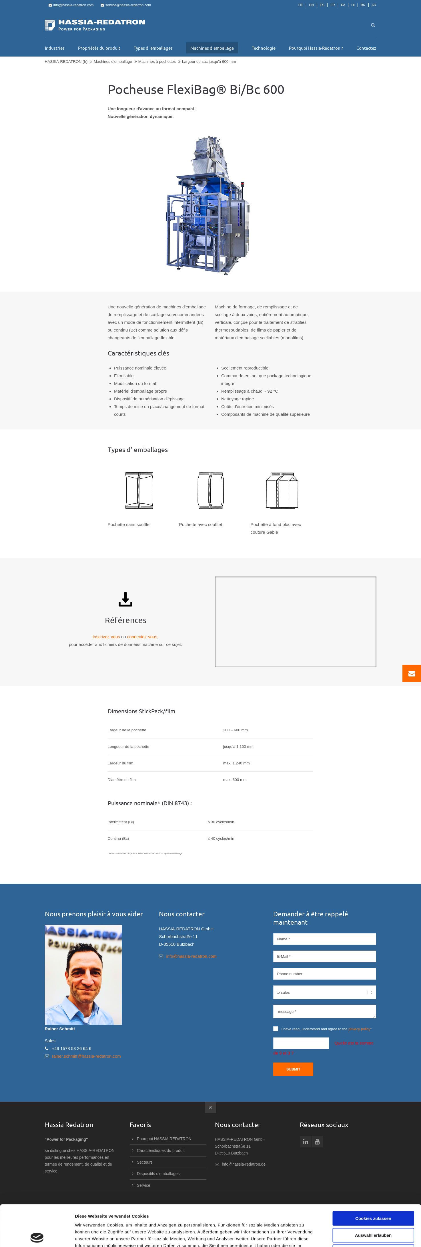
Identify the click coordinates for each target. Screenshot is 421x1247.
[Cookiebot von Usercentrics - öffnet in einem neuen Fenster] (37, 1236)
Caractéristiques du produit (161, 1150)
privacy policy (359, 1029)
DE (300, 5)
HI (353, 5)
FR (332, 5)
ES (322, 5)
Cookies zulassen (373, 1177)
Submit (293, 1069)
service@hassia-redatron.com (126, 5)
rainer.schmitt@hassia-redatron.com (86, 1056)
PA (343, 5)
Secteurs (145, 1162)
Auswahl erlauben (373, 1194)
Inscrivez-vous (106, 636)
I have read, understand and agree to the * (322, 1028)
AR (374, 5)
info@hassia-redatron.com (71, 5)
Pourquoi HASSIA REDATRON (164, 1138)
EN (311, 5)
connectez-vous (142, 636)
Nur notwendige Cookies (373, 1210)
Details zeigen (304, 1235)
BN (363, 5)
